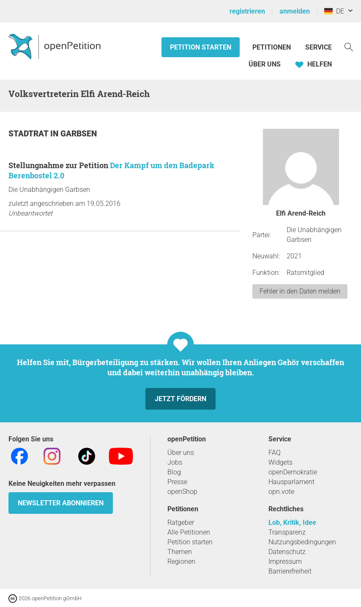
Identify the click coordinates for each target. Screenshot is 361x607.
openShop (182, 492)
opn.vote (281, 492)
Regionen (181, 561)
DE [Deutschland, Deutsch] (334, 11)
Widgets (280, 462)
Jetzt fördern (180, 399)
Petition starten (200, 47)
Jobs (174, 462)
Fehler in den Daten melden (300, 291)
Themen (179, 552)
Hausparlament (291, 482)
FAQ (274, 453)
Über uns (180, 453)
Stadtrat (29, 134)
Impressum (285, 561)
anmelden (294, 11)
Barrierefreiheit (290, 571)
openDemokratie (292, 472)
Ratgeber (180, 522)
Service (318, 47)
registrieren (247, 11)
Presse (177, 482)
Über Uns (265, 64)
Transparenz (287, 532)
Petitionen (272, 47)
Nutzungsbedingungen (302, 542)
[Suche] (349, 46)
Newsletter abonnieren (61, 503)
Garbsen (78, 134)
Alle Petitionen (188, 532)
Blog (174, 472)
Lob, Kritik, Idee (292, 522)
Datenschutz (287, 552)
